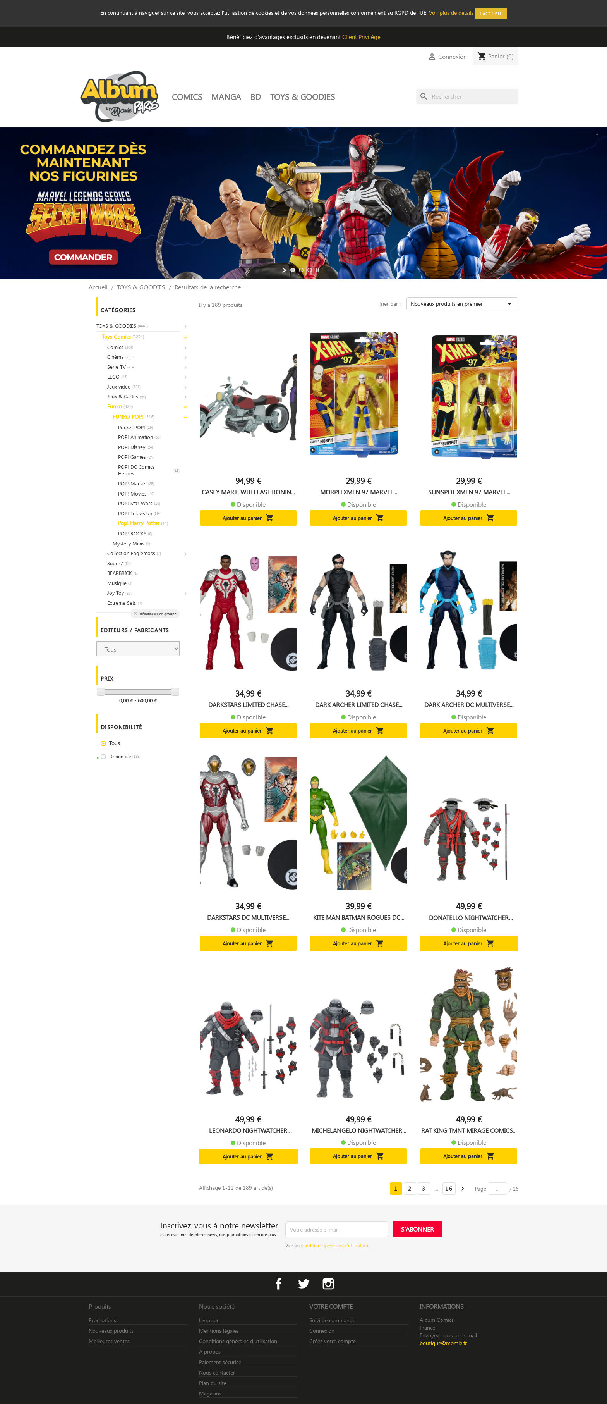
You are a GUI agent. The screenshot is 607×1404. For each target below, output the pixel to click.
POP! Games (136, 456)
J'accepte (490, 13)
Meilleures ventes (109, 1341)
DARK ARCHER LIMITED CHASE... (358, 704)
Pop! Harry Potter (143, 522)
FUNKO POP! (133, 416)
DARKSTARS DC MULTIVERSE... (248, 917)
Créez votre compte (332, 1341)
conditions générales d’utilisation (334, 1245)
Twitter (303, 1284)
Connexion (321, 1330)
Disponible (125, 756)
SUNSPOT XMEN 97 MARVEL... (469, 492)
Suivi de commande (332, 1320)
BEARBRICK (122, 573)
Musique (119, 583)
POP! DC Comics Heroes (149, 470)
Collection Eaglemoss (134, 553)
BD (255, 96)
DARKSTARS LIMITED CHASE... (248, 704)
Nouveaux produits (111, 1330)
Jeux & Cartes (126, 396)
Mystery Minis (131, 543)
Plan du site (212, 1383)
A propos (210, 1351)
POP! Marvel (136, 483)
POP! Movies (136, 493)
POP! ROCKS (135, 533)
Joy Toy (119, 592)
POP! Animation (139, 437)
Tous (114, 743)
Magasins (210, 1393)
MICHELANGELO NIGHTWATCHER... (359, 1130)
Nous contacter (217, 1372)
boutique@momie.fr (443, 1343)
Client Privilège (361, 37)
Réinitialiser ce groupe (158, 613)
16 (449, 1188)
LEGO (117, 376)
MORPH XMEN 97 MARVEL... (358, 492)
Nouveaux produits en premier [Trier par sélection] (462, 303)
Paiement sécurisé (220, 1362)
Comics (120, 347)
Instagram (328, 1284)
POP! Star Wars (139, 503)
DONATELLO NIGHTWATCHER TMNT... (469, 917)
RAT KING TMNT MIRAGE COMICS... (468, 1130)
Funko (120, 406)
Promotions (102, 1320)
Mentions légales (219, 1330)
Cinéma (120, 356)
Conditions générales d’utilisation (238, 1341)
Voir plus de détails (451, 12)
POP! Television (139, 513)
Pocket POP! (135, 427)
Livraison (209, 1320)
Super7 (119, 563)
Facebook (278, 1284)
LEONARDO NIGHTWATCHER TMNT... (248, 1130)
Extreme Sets (124, 602)
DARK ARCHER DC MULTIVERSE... (468, 704)
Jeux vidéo (124, 386)
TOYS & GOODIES (302, 96)
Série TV (121, 366)
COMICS (187, 96)
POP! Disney (135, 447)
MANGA (226, 96)
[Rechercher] (467, 96)
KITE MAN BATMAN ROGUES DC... (358, 917)
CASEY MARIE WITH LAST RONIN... (248, 492)
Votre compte (331, 1306)
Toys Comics (123, 336)
